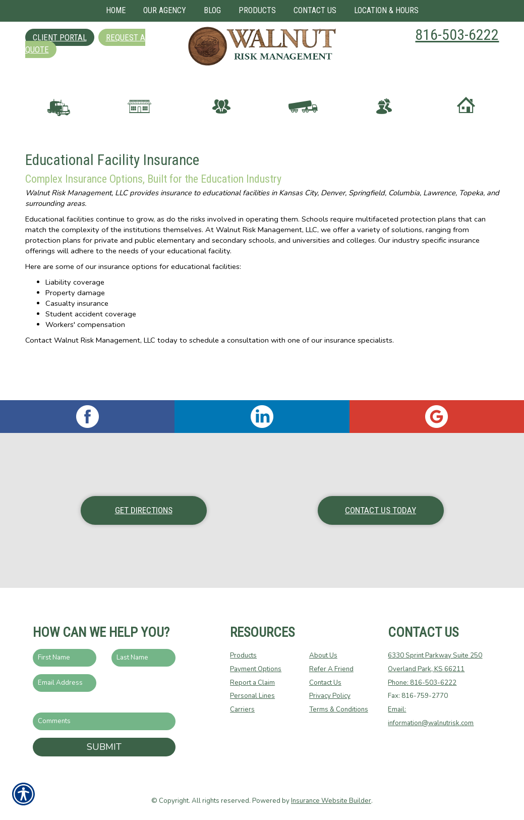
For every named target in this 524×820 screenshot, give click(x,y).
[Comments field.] (104, 722)
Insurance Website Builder (331, 800)
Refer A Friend (331, 669)
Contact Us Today (380, 510)
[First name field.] (65, 658)
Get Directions (143, 510)
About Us (323, 656)
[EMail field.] (65, 683)
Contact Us (325, 682)
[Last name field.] (143, 658)
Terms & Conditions (338, 709)
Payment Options (255, 669)
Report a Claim (252, 682)
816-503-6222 (457, 34)
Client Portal (60, 37)
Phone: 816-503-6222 (422, 682)
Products (243, 656)
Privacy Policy (330, 696)
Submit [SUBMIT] (104, 747)
